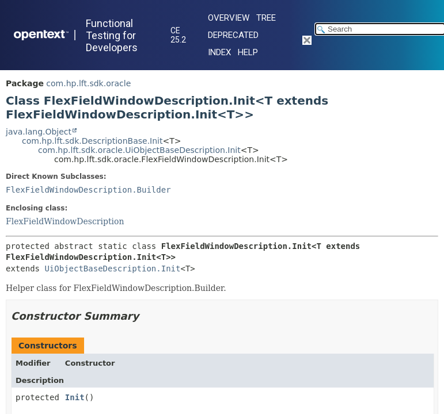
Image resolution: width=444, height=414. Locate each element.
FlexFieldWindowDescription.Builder (88, 189)
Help (248, 52)
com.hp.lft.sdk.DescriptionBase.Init (92, 140)
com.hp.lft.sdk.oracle (88, 83)
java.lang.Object (38, 131)
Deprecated (233, 35)
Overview (228, 18)
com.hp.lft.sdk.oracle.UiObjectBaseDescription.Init (139, 150)
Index (219, 52)
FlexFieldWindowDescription (65, 221)
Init (75, 397)
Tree (266, 18)
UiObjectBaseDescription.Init (112, 268)
